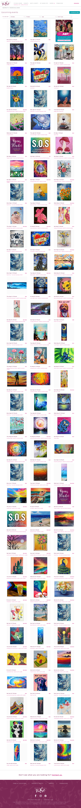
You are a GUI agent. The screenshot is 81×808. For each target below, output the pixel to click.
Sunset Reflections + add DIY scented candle (63, 274)
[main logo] (5, 1)
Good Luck (56, 88)
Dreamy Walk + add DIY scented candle (15, 438)
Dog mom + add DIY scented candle (14, 251)
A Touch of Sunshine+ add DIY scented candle (39, 344)
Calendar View (74, 12)
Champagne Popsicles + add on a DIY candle (63, 718)
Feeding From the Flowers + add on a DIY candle (17, 648)
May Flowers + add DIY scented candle (38, 461)
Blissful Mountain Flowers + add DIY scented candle (16, 182)
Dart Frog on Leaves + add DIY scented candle (63, 368)
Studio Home (18, 3)
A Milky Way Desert (10, 64)
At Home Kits (44, 3)
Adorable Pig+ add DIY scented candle (15, 228)
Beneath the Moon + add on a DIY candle (38, 741)
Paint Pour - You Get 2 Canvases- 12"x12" (15, 41)
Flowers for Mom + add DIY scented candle (63, 251)
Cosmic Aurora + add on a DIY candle (61, 765)
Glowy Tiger (56, 438)
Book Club (56, 134)
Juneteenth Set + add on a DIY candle (14, 671)
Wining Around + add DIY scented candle (38, 368)
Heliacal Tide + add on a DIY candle (61, 671)
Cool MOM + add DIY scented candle (37, 251)
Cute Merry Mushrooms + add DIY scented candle (64, 158)
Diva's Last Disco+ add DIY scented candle (39, 228)
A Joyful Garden (10, 134)
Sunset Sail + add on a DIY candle (13, 508)
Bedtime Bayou (10, 88)
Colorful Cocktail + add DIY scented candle (39, 391)
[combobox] (17, 17)
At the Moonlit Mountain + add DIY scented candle (40, 438)
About (51, 783)
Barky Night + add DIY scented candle (38, 274)
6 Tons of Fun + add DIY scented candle (62, 64)
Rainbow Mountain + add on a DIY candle (15, 718)
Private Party (37, 783)
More (51, 3)
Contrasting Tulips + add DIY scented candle (63, 204)
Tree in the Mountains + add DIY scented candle (16, 298)
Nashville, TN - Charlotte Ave (21, 4)
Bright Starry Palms (58, 414)
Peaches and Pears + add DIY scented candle (63, 461)
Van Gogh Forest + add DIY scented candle (39, 298)
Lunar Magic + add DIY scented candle (62, 344)
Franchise (59, 3)
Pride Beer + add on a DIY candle (13, 601)
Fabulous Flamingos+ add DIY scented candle (63, 228)
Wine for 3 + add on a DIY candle (13, 625)
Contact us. (57, 775)
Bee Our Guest (57, 391)
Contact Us (48, 799)
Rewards (76, 3)
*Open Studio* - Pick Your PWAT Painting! (15, 158)
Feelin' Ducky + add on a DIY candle (37, 671)
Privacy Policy (34, 799)
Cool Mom (32, 88)
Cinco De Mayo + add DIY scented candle (38, 204)
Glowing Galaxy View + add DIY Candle (38, 181)
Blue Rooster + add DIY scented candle (38, 414)
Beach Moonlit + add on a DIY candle (61, 648)
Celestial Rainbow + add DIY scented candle (16, 461)
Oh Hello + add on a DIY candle (36, 508)
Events (26, 3)
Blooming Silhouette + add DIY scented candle (63, 298)
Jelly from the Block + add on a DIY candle (38, 718)
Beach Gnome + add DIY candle (36, 531)
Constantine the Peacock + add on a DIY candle (63, 578)
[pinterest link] (45, 796)
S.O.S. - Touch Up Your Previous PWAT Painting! (39, 158)
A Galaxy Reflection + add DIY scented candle (39, 321)
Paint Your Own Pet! (58, 321)
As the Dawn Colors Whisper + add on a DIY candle (17, 555)
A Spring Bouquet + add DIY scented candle (63, 181)
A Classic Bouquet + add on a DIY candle (62, 601)
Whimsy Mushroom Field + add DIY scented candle (15, 369)
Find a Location (19, 783)
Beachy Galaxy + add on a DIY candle (37, 578)
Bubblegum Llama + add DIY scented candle (16, 321)
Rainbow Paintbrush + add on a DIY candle (39, 601)
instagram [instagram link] (41, 796)
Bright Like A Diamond (58, 111)
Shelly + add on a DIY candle (12, 765)
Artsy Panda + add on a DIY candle (14, 741)
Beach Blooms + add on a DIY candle (37, 625)
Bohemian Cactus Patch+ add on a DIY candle (16, 578)
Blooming (32, 64)
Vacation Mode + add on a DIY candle (61, 741)
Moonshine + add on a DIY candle (37, 648)
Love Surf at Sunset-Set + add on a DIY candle (16, 695)
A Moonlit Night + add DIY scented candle (38, 134)
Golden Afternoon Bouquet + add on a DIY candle (40, 555)
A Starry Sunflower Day (35, 41)
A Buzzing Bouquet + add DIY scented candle (16, 111)
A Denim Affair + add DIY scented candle (15, 391)
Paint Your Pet (33, 695)
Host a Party (34, 3)
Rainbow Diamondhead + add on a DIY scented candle (63, 532)
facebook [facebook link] (35, 796)
